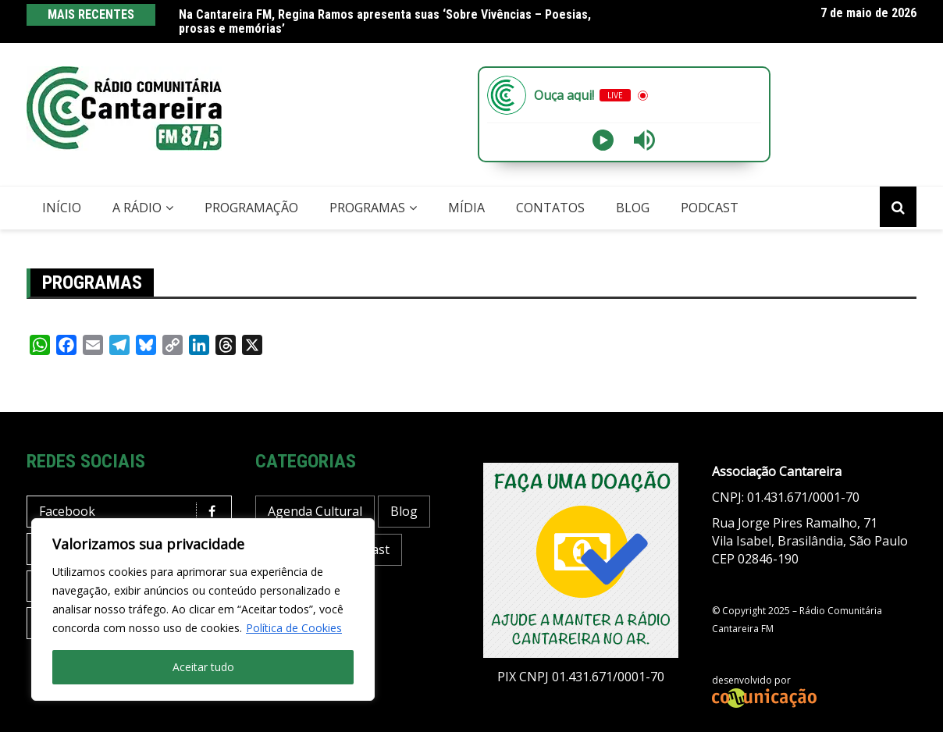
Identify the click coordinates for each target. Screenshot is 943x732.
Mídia (466, 207)
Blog (632, 207)
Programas (367, 207)
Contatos (550, 207)
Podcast (709, 207)
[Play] (603, 140)
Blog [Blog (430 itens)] (404, 511)
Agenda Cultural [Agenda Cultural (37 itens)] (315, 511)
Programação (251, 207)
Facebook (133, 512)
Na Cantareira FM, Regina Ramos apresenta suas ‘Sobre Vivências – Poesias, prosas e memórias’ (385, 21)
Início (61, 207)
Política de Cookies (294, 627)
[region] (203, 609)
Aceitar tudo (203, 666)
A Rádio (137, 207)
